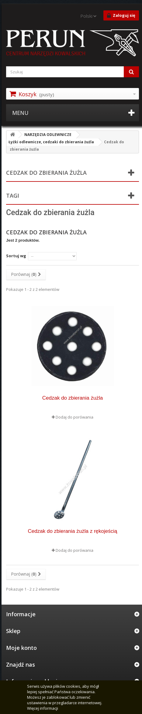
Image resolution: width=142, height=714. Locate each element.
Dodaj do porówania (74, 417)
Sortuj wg (16, 255)
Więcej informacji (42, 708)
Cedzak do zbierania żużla (72, 398)
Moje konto (21, 647)
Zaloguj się (121, 16)
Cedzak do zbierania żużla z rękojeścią (72, 531)
